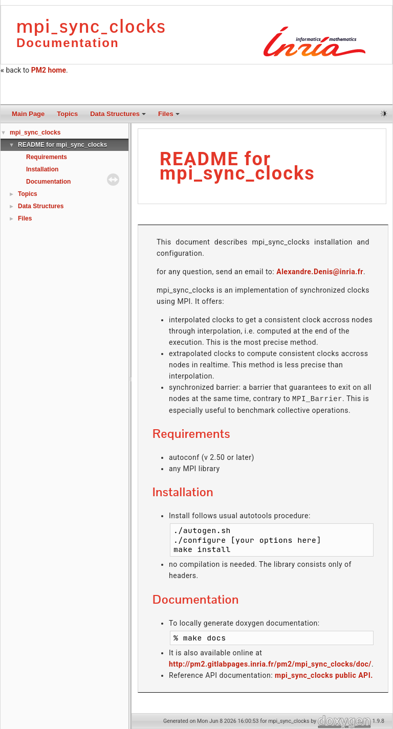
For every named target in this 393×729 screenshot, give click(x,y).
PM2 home (48, 70)
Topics (67, 114)
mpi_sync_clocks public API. (324, 675)
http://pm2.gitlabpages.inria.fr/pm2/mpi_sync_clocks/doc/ (270, 663)
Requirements (46, 157)
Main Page (28, 114)
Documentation (48, 181)
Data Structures (118, 114)
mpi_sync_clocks (35, 132)
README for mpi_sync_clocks (62, 144)
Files (169, 114)
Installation (42, 169)
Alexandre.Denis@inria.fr (319, 272)
